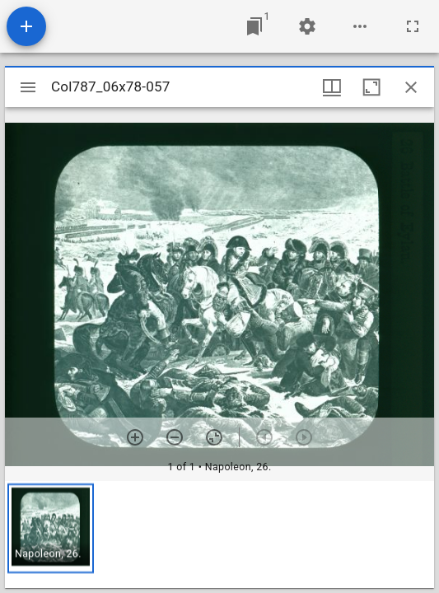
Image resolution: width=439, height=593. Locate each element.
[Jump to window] (254, 26)
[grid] (219, 534)
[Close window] (411, 87)
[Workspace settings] (307, 26)
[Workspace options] (360, 26)
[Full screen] (412, 26)
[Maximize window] (371, 87)
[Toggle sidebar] (28, 87)
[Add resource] (26, 26)
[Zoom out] (174, 437)
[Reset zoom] (214, 437)
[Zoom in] (135, 437)
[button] (51, 528)
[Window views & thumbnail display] (332, 87)
